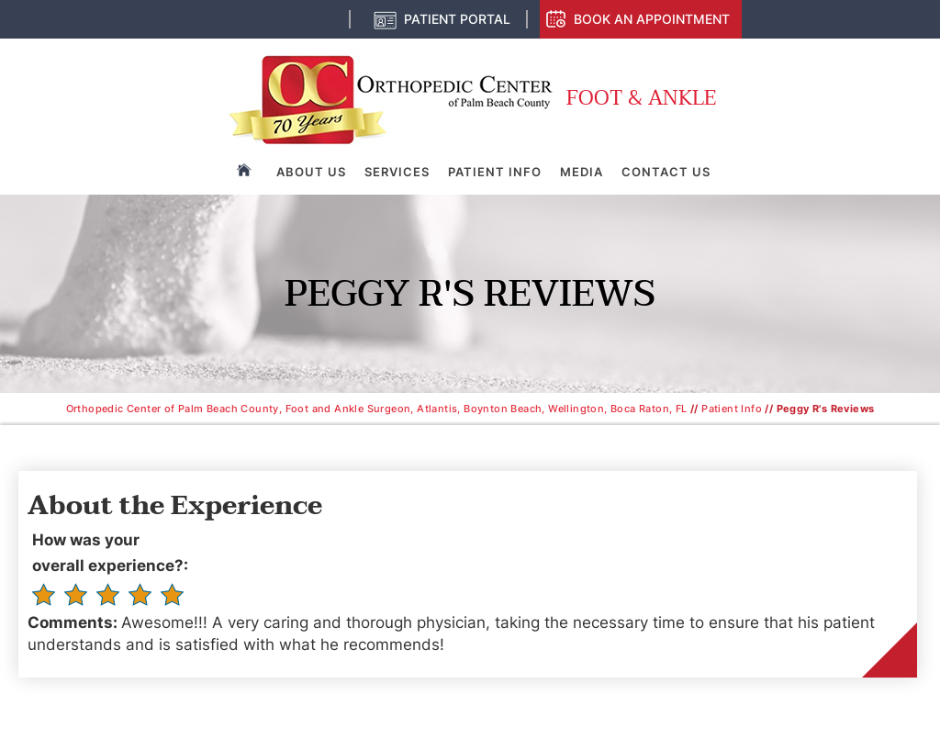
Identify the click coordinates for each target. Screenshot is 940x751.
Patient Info (495, 171)
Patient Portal (457, 19)
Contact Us (666, 171)
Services (397, 171)
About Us (311, 171)
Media (581, 171)
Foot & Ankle (641, 98)
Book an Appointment (652, 19)
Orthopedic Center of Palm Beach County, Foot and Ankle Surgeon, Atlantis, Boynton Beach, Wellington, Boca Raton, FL (377, 408)
